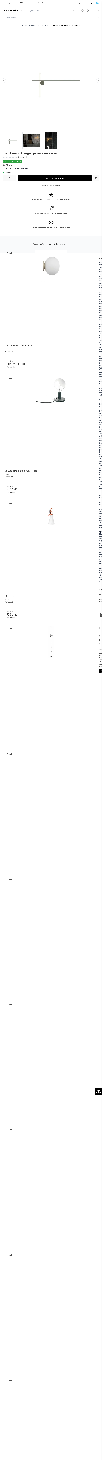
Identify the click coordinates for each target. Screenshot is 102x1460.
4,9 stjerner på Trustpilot (86, 3)
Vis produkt (11, 367)
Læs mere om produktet (51, 185)
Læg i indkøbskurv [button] (54, 178)
